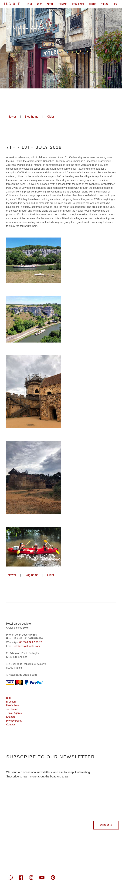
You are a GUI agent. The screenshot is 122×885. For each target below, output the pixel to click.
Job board (11, 709)
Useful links (12, 705)
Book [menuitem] (39, 4)
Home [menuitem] (29, 4)
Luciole (12, 4)
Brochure (11, 701)
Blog (8, 697)
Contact (10, 724)
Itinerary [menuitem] (63, 4)
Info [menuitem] (115, 4)
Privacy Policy (14, 720)
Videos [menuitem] (104, 4)
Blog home (31, 116)
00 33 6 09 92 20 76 (30, 642)
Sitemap (11, 717)
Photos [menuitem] (93, 4)
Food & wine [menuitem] (78, 4)
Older (50, 116)
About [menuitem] (50, 4)
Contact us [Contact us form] (106, 825)
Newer (12, 116)
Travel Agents (14, 713)
